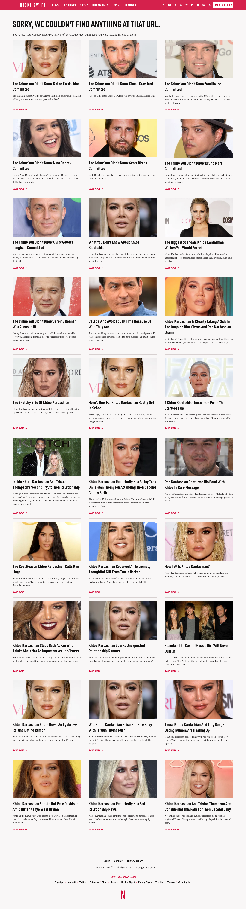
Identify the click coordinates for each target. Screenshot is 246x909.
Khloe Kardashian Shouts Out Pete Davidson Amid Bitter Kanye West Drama (45, 806)
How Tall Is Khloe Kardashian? (187, 566)
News (55, 5)
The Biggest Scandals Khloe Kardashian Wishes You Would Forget (194, 244)
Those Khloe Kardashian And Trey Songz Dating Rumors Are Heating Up (194, 727)
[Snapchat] (197, 5)
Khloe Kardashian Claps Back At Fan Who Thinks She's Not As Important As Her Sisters (46, 647)
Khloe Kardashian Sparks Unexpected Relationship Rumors (117, 647)
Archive (118, 861)
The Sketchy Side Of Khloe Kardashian (41, 402)
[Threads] (203, 5)
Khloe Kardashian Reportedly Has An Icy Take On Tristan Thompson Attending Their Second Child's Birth (122, 487)
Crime (117, 5)
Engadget (59, 882)
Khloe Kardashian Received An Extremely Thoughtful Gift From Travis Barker (119, 568)
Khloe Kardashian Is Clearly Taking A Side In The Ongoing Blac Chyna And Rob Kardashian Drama (198, 326)
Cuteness (94, 882)
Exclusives (69, 5)
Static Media (105, 867)
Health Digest (128, 882)
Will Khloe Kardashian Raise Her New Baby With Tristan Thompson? (120, 727)
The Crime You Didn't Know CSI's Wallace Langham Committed (43, 244)
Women (171, 882)
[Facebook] (163, 5)
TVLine (82, 882)
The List (159, 882)
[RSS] (209, 5)
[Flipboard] (192, 5)
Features (130, 5)
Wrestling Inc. (184, 882)
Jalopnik (71, 882)
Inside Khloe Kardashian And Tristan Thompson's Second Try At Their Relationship (46, 484)
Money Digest (145, 882)
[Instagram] (175, 5)
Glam (104, 882)
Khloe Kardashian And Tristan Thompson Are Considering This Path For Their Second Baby (198, 806)
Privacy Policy (135, 861)
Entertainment (101, 5)
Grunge (114, 882)
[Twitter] (180, 5)
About (106, 861)
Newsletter (223, 5)
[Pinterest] (186, 5)
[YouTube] (169, 5)
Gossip (84, 5)
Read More (18, 109)
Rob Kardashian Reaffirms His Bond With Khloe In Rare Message (195, 484)
